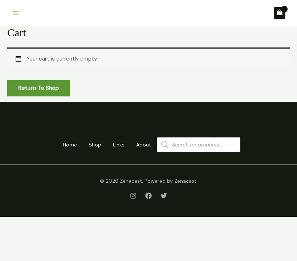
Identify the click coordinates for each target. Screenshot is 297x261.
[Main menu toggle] (15, 12)
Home (70, 144)
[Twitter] (163, 195)
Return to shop (38, 88)
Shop (95, 144)
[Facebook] (148, 195)
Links (119, 144)
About (143, 144)
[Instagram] (133, 195)
